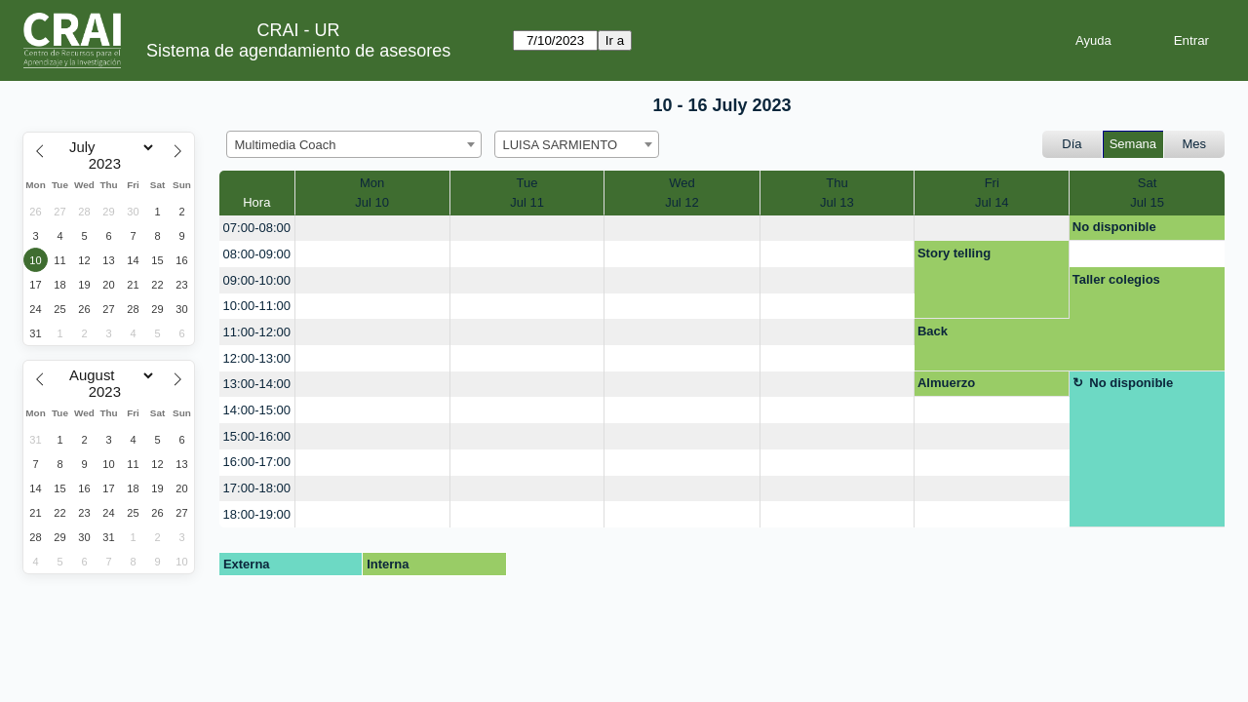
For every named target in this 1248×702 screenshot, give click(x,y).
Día (1071, 143)
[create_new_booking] (372, 228)
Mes (1195, 143)
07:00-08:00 (257, 227)
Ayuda (1093, 40)
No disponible (1114, 226)
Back (932, 331)
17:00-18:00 (257, 488)
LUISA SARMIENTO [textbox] (560, 144)
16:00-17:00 (257, 461)
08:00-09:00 (257, 254)
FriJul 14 (992, 193)
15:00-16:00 (257, 436)
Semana (1133, 143)
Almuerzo (946, 382)
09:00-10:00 (257, 280)
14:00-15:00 (257, 410)
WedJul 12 (682, 193)
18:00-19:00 (257, 514)
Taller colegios (1116, 279)
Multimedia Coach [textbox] (285, 144)
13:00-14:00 (257, 383)
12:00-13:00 (257, 358)
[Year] (109, 164)
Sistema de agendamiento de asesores (298, 50)
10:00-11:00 (257, 305)
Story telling (954, 253)
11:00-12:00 (257, 332)
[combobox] (354, 144)
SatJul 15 (1147, 193)
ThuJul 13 (837, 193)
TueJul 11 (527, 193)
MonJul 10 (372, 193)
